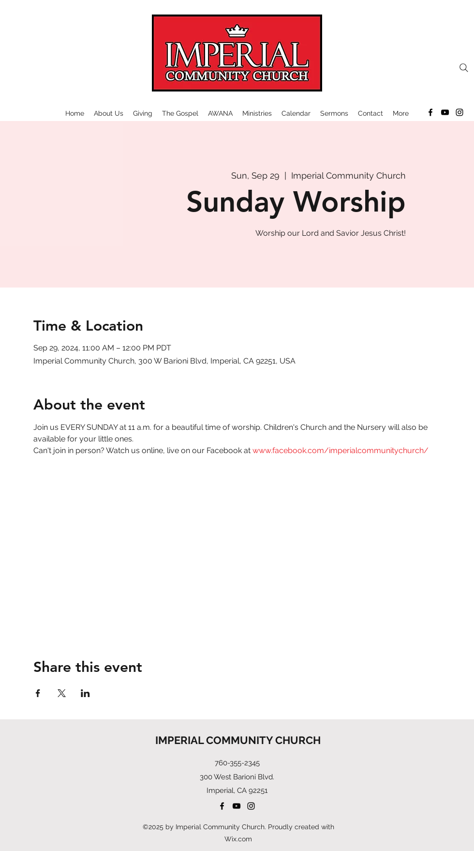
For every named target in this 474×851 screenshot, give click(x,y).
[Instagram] (459, 112)
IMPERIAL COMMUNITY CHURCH (238, 740)
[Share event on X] (61, 693)
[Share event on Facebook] (38, 693)
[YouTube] (445, 112)
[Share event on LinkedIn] (85, 693)
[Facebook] (430, 112)
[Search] (464, 68)
